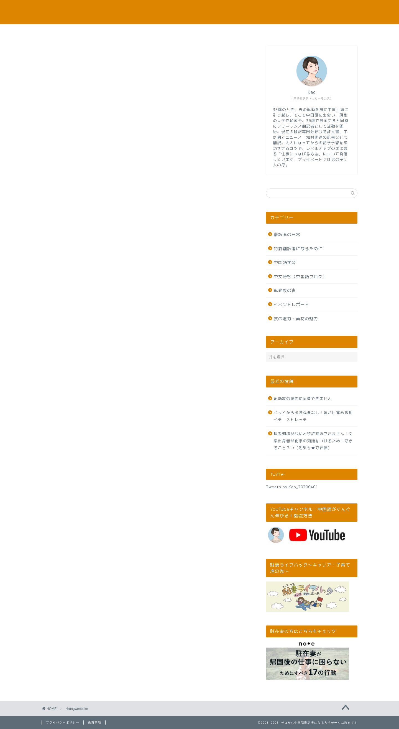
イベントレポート (291, 304)
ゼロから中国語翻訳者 (199, 12)
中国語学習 (285, 262)
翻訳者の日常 (287, 234)
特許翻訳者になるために (298, 249)
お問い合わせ (266, 32)
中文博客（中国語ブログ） (300, 277)
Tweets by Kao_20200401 (292, 486)
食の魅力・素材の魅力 (296, 319)
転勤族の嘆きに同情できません (303, 398)
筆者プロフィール (199, 32)
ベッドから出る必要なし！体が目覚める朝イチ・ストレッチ (313, 416)
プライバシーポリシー (62, 722)
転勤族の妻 (285, 290)
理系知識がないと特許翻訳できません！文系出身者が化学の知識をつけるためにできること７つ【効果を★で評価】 (313, 440)
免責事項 (94, 722)
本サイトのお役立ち (133, 32)
